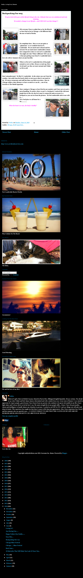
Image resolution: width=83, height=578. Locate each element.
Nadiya (11, 396)
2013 (6, 498)
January (9, 566)
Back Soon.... (10, 548)
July (7, 523)
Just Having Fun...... (12, 531)
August (8, 520)
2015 (6, 492)
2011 (6, 503)
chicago (9, 125)
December (9, 509)
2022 (6, 472)
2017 (6, 486)
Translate (14, 275)
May (7, 555)
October (9, 514)
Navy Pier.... (9, 537)
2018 (6, 483)
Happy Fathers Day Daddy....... (15, 534)
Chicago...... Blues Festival (14, 545)
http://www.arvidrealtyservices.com (12, 144)
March (8, 560)
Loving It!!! (9, 528)
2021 (6, 475)
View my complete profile (10, 416)
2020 (6, 478)
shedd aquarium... (18, 125)
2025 (6, 463)
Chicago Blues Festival (13, 542)
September (9, 517)
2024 (6, 466)
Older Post (66, 132)
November (9, 511)
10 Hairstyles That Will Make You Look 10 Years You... (23, 551)
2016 (6, 489)
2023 (6, 469)
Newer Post (6, 132)
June (8, 526)
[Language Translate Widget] (9, 273)
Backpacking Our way (13, 540)
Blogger (64, 453)
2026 (6, 460)
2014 (6, 495)
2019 (6, 480)
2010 (6, 506)
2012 (6, 500)
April (8, 557)
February (9, 563)
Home (36, 132)
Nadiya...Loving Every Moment (9, 4)
